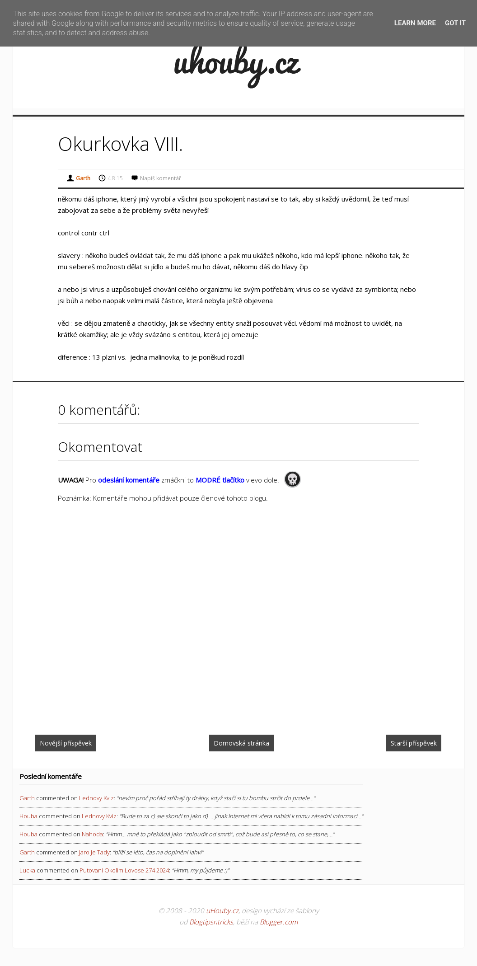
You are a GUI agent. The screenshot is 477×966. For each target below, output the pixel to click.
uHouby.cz (222, 910)
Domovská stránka (241, 743)
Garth (27, 798)
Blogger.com (279, 921)
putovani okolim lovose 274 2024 (124, 870)
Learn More (415, 23)
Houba (28, 816)
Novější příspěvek (66, 743)
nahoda (92, 834)
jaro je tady (94, 852)
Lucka (27, 870)
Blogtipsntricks (211, 921)
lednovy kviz (96, 798)
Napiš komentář (160, 178)
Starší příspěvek (414, 743)
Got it (455, 23)
